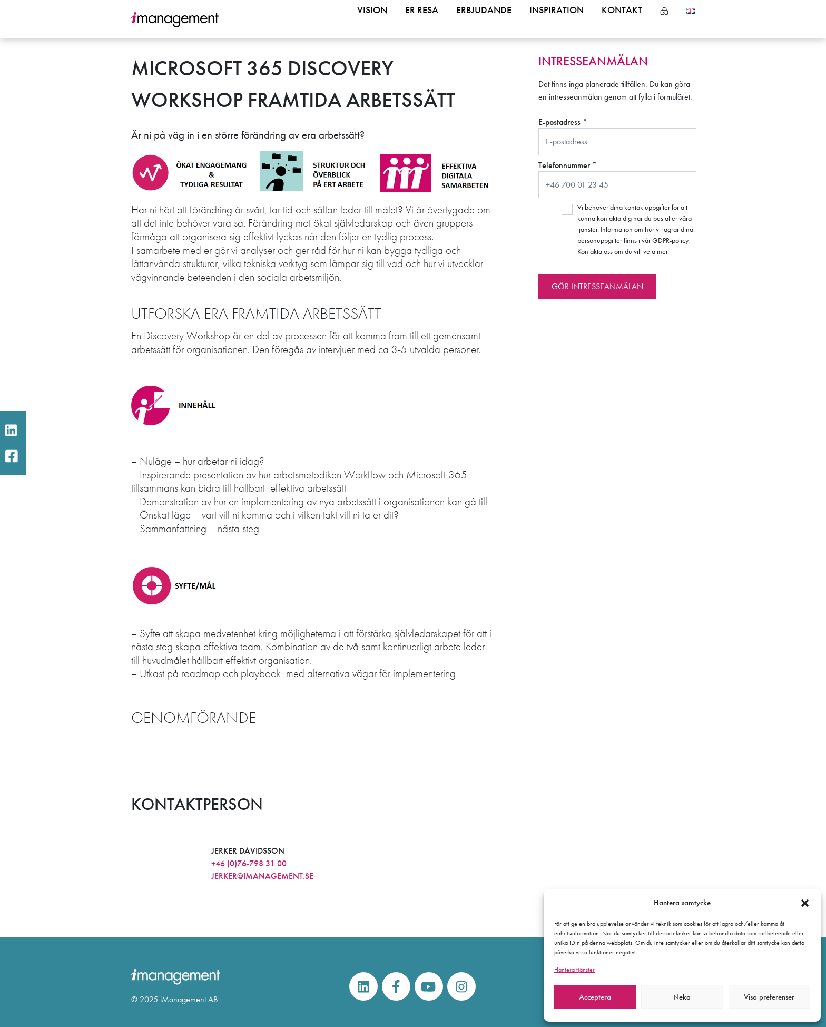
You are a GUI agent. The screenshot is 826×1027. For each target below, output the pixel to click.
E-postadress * (617, 135)
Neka (682, 997)
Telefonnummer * (617, 179)
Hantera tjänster (574, 969)
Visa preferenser (769, 997)
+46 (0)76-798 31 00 (249, 863)
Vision (350, 19)
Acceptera (595, 997)
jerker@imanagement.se (262, 876)
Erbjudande (470, 19)
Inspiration (549, 19)
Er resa (403, 19)
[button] (805, 902)
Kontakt (619, 19)
